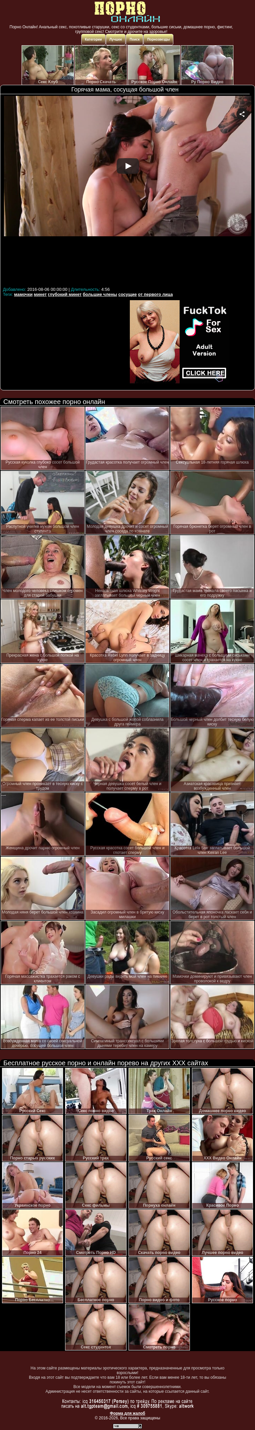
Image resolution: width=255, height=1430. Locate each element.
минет (40, 294)
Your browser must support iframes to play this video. (127, 190)
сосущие (127, 294)
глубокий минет (64, 294)
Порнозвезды (158, 39)
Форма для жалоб (127, 1413)
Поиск (134, 39)
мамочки (23, 294)
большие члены (100, 294)
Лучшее (116, 39)
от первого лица (155, 294)
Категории (93, 39)
